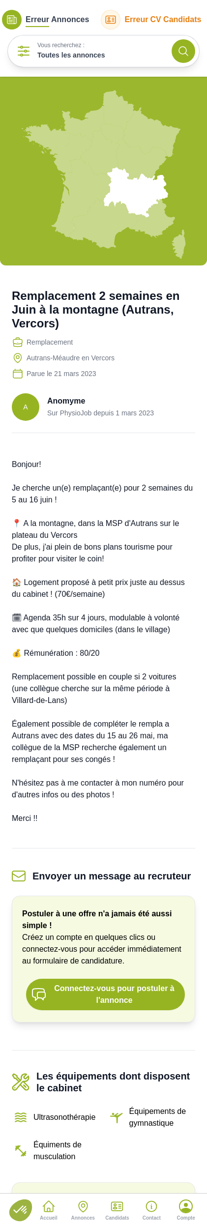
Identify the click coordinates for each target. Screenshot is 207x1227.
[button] (20, 1210)
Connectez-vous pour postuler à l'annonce (103, 994)
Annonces (45, 19)
